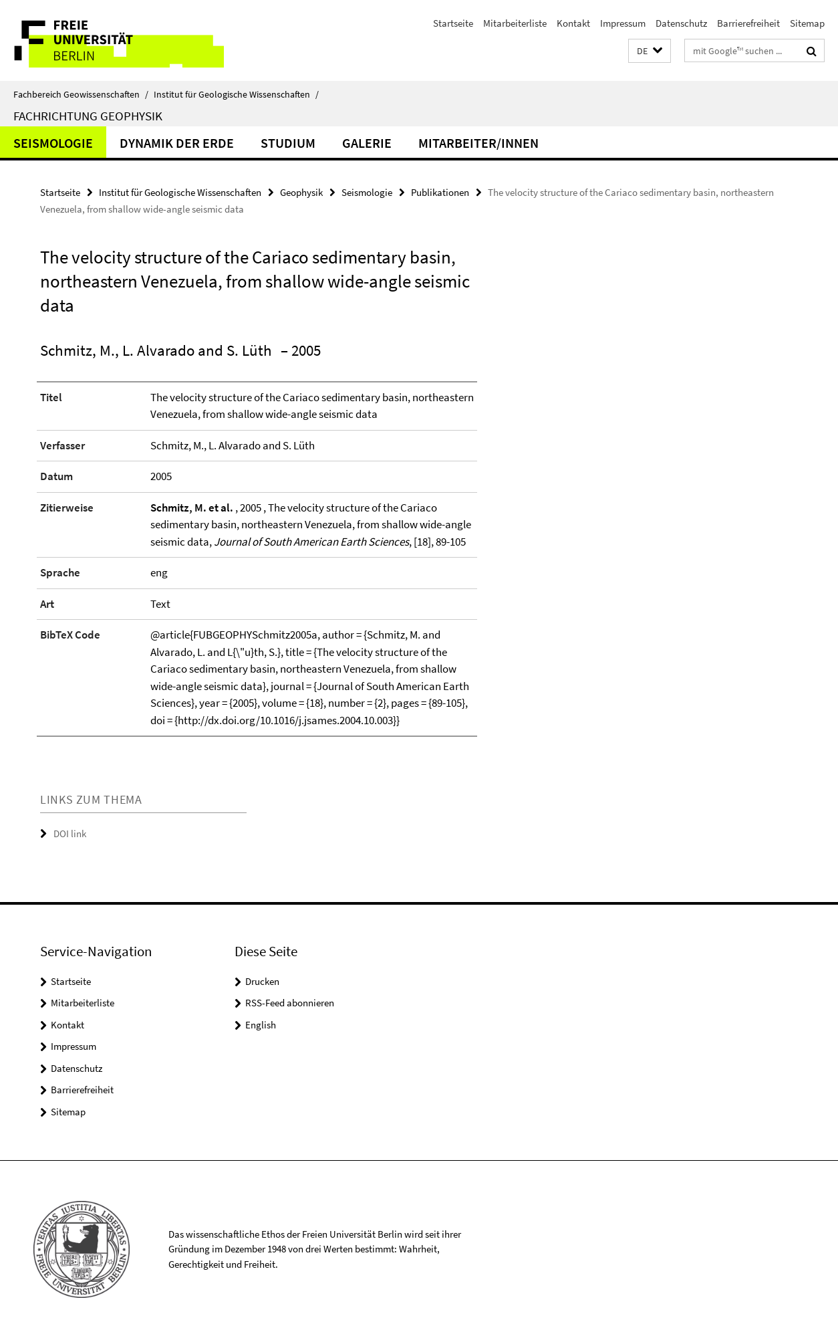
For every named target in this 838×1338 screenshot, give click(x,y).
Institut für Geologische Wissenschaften (236, 94)
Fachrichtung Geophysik (87, 116)
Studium (288, 142)
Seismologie (53, 142)
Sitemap (807, 23)
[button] (649, 51)
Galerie (367, 142)
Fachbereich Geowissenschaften (80, 94)
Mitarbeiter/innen (478, 142)
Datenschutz (681, 23)
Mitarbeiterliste (515, 23)
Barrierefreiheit (748, 23)
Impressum (623, 23)
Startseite (453, 23)
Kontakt (573, 23)
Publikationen (440, 192)
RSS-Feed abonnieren (289, 1002)
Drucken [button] (262, 981)
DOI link (69, 833)
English (260, 1024)
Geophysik (301, 192)
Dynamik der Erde (177, 142)
